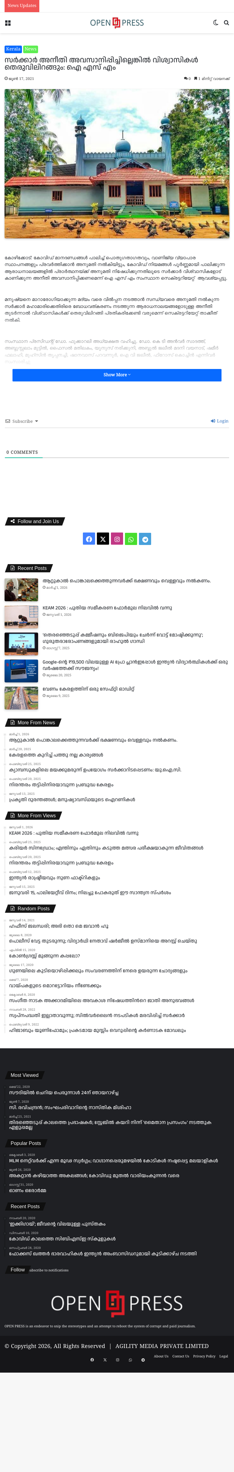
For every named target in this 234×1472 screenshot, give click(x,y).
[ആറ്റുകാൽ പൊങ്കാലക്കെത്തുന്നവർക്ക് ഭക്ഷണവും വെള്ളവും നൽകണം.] (21, 589)
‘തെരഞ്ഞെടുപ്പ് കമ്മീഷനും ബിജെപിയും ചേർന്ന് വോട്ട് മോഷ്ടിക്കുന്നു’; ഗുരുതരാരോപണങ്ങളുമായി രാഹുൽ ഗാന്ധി (123, 638)
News (31, 49)
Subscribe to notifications (48, 1270)
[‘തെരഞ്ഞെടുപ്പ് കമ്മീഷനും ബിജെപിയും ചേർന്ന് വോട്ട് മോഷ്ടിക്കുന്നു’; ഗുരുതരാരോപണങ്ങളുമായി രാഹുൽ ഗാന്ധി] (21, 644)
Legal (223, 1356)
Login (220, 421)
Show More (117, 375)
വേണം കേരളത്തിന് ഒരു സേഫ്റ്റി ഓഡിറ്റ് (88, 689)
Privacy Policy (204, 1356)
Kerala (13, 49)
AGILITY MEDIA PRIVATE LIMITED (162, 1346)
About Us (161, 1356)
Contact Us (180, 1356)
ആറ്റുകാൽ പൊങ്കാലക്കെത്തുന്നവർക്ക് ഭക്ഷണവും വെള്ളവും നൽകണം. (127, 580)
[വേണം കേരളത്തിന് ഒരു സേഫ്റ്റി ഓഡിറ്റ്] (21, 698)
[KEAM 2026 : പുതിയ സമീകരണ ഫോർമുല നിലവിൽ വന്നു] (21, 616)
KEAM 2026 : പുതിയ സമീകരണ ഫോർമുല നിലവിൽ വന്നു (107, 608)
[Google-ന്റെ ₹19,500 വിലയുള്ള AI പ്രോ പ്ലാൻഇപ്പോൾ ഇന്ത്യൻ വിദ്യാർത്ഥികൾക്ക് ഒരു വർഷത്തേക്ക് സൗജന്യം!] (21, 671)
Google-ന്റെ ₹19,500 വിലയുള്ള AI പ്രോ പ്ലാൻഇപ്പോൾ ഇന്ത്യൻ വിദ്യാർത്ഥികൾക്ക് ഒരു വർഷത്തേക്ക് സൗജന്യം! (135, 665)
